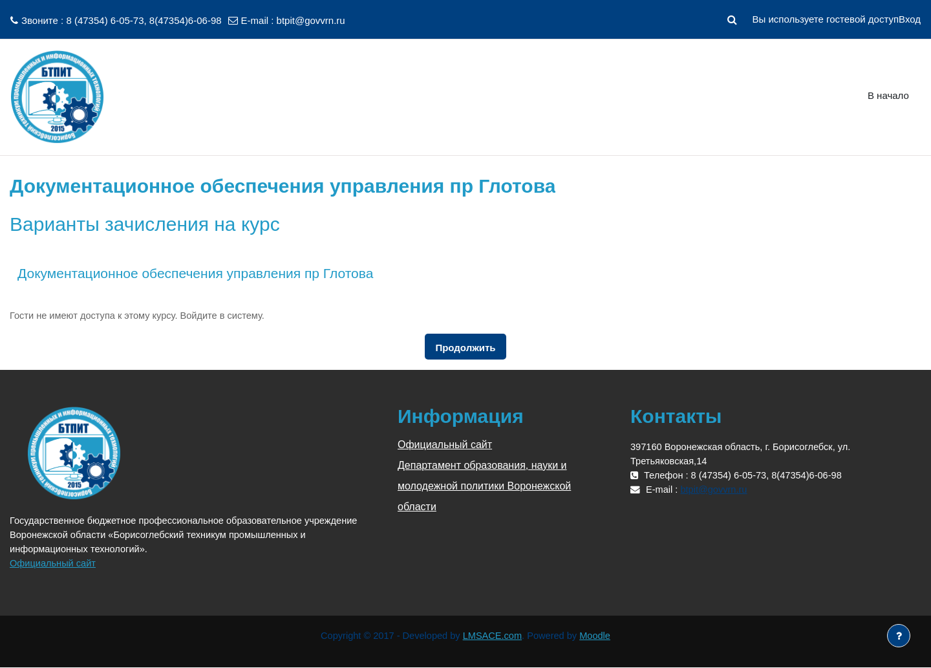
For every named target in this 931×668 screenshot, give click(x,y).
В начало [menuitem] (888, 95)
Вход (910, 19)
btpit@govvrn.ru (311, 20)
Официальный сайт (54, 562)
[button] (731, 19)
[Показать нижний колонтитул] (898, 635)
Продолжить (465, 347)
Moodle (598, 635)
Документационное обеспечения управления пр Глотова (195, 273)
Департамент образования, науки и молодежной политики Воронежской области (484, 486)
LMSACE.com (493, 635)
